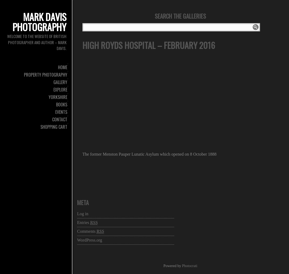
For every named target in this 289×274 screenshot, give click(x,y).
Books (61, 104)
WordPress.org (89, 240)
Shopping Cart (53, 127)
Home (62, 67)
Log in (82, 213)
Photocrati (190, 266)
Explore (60, 90)
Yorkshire (58, 97)
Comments (90, 231)
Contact (59, 119)
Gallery (60, 82)
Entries (87, 222)
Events (61, 112)
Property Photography (45, 75)
